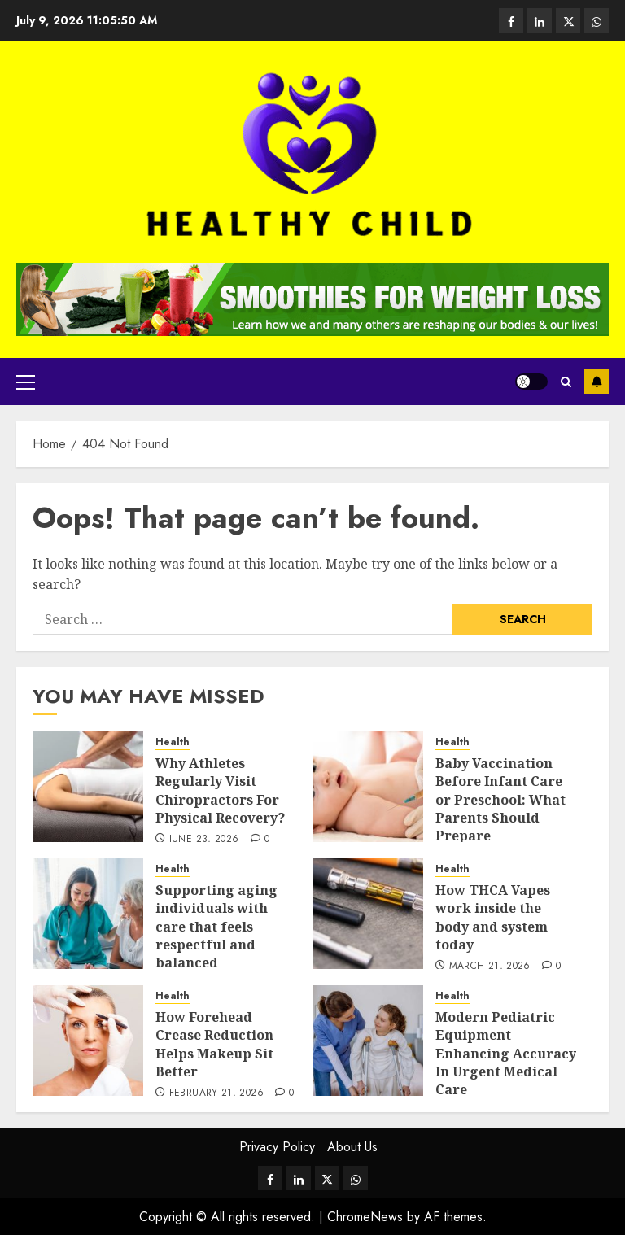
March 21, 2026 (490, 966)
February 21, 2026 (216, 1093)
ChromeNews (365, 1216)
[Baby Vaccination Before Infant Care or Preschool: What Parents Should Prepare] (367, 786)
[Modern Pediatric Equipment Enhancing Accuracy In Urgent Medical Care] (367, 1040)
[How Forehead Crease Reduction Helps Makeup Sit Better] (88, 1040)
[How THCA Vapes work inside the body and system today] (367, 913)
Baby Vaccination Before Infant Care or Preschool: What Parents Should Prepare (500, 799)
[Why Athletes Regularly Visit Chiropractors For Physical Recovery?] (88, 786)
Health (172, 742)
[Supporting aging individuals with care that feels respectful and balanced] (88, 913)
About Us (352, 1146)
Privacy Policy (277, 1146)
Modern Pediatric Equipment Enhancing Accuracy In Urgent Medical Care (505, 1053)
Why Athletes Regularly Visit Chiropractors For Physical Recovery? (220, 790)
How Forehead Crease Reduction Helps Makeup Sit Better (214, 1044)
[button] (25, 381)
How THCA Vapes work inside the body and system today (492, 917)
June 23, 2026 (204, 839)
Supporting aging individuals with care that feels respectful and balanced (216, 926)
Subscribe (596, 381)
